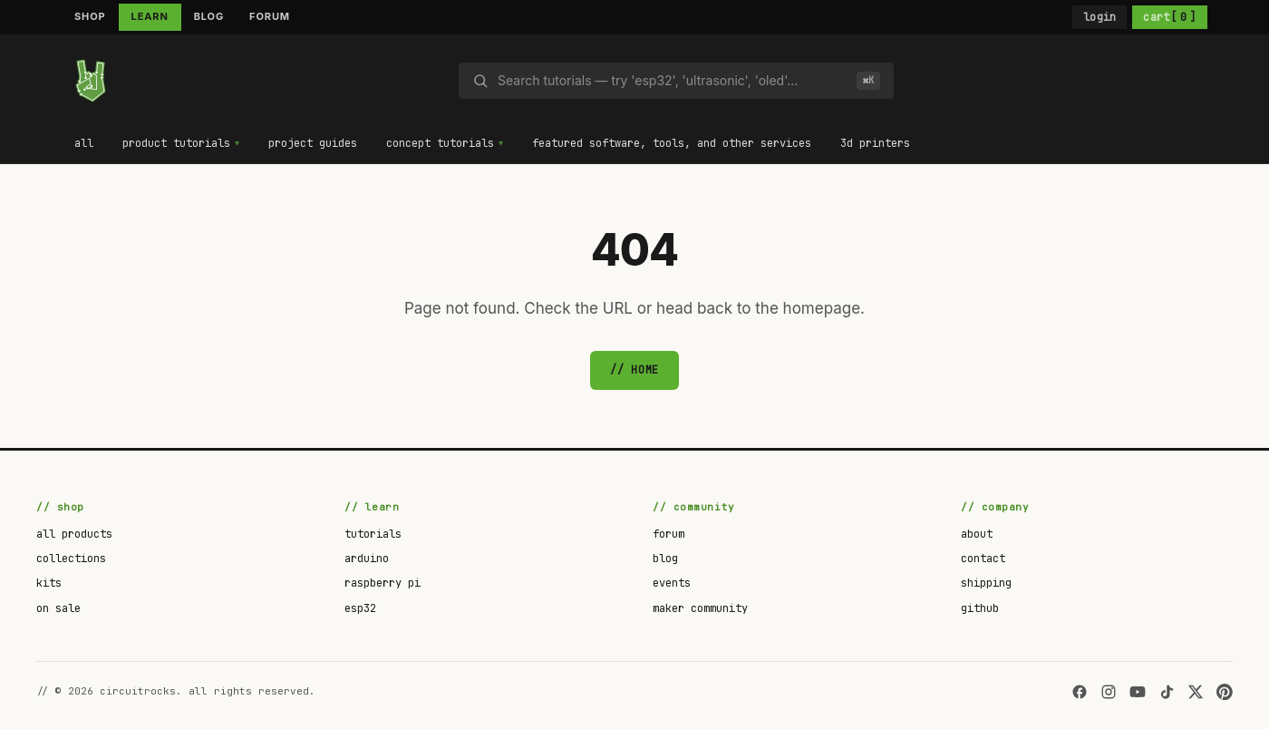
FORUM (269, 16)
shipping (986, 583)
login (1099, 17)
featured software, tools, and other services (673, 143)
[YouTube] (1137, 692)
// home (634, 370)
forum (668, 534)
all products (74, 534)
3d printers (877, 143)
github (980, 608)
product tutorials (176, 143)
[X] (1195, 692)
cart (1169, 17)
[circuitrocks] (91, 81)
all (83, 143)
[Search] (673, 81)
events (672, 583)
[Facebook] (1079, 692)
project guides (313, 143)
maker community (700, 608)
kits (49, 583)
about (977, 534)
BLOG (209, 16)
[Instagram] (1108, 692)
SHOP (90, 16)
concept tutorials (441, 143)
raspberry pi (382, 583)
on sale (58, 608)
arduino (366, 558)
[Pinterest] (1224, 692)
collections (71, 558)
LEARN (150, 16)
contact (983, 558)
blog (665, 558)
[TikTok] (1166, 692)
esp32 (360, 608)
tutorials (373, 534)
